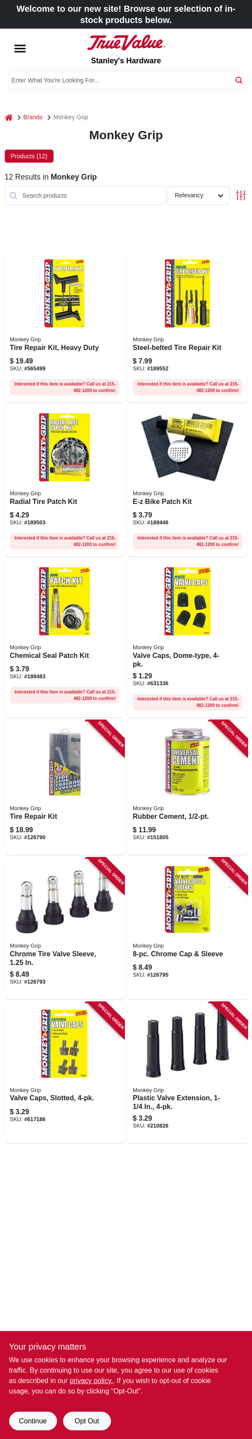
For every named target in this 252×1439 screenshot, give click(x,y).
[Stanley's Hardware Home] (126, 42)
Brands (33, 117)
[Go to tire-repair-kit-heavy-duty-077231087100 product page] (65, 327)
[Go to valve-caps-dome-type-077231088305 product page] (188, 638)
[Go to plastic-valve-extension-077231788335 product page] (188, 1073)
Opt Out (86, 1421)
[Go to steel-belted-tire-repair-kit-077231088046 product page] (188, 327)
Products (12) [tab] (29, 156)
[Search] (239, 79)
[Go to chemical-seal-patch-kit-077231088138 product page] (65, 638)
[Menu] (20, 48)
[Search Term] (126, 80)
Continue (33, 1421)
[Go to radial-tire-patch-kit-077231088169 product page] (65, 481)
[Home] (9, 117)
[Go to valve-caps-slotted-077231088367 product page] (65, 1073)
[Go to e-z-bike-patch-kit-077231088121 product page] (188, 481)
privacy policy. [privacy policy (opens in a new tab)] (91, 1380)
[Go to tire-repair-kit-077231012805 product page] (65, 787)
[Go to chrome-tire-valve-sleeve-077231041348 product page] (65, 928)
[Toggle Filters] (241, 195)
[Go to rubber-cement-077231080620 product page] (188, 787)
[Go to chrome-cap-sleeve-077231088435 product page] (188, 928)
